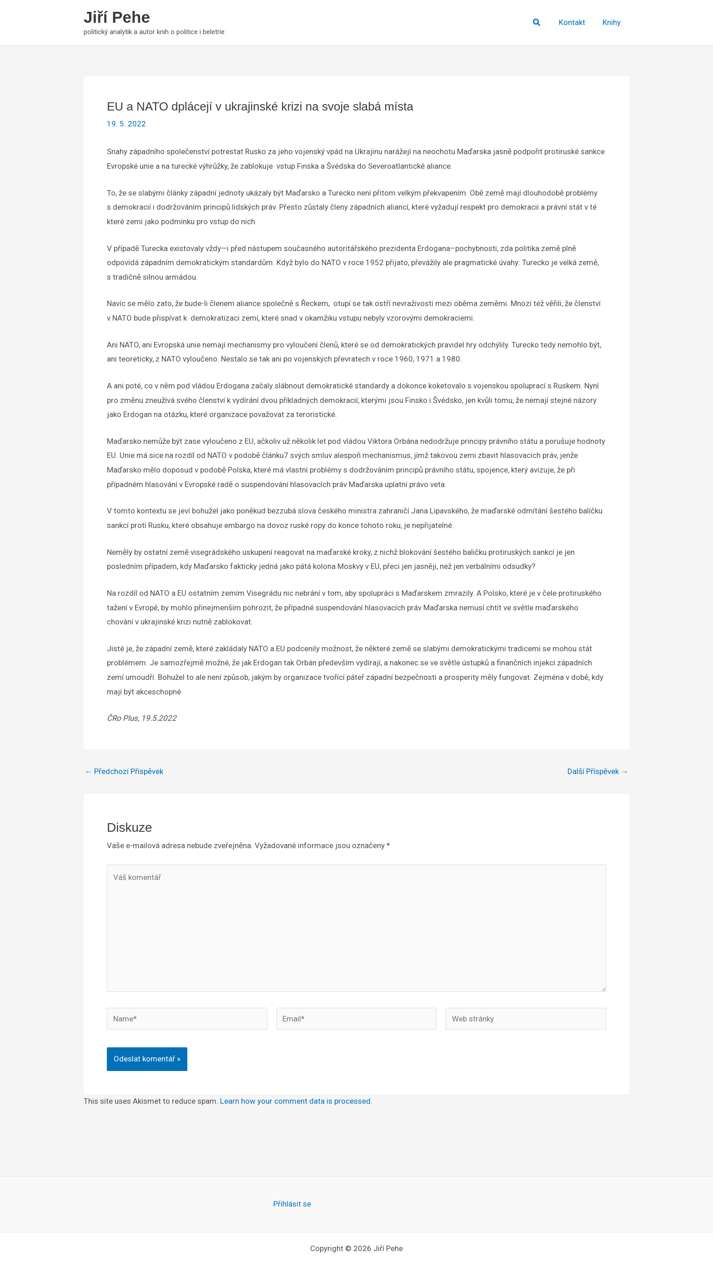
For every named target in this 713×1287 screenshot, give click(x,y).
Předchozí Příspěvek (124, 771)
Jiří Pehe (117, 17)
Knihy (612, 22)
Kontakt (575, 22)
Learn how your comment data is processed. (296, 1101)
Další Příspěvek (597, 771)
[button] (541, 22)
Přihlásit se (292, 1203)
